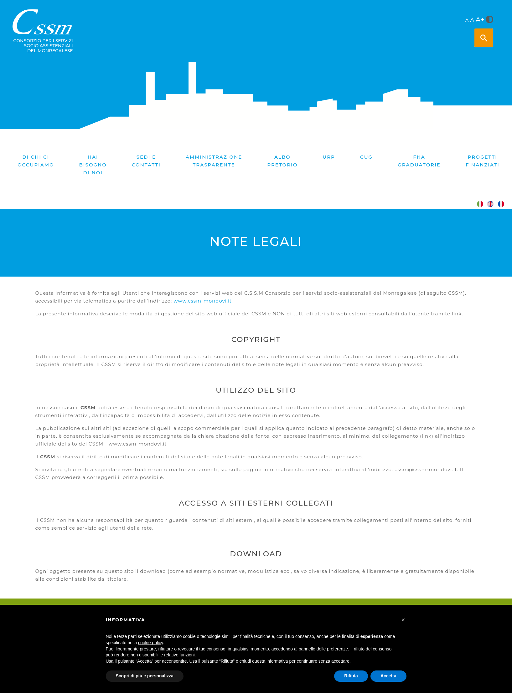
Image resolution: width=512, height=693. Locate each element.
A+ (480, 19)
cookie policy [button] (150, 642)
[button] (403, 620)
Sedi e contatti (146, 161)
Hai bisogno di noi (93, 165)
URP (329, 157)
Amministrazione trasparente (214, 161)
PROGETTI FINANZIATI (482, 161)
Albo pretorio (282, 161)
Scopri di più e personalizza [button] (144, 675)
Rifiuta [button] (351, 675)
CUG (366, 157)
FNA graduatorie (419, 161)
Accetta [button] (388, 675)
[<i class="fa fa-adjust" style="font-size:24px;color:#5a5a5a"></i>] (489, 20)
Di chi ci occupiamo (36, 161)
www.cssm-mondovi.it (202, 301)
